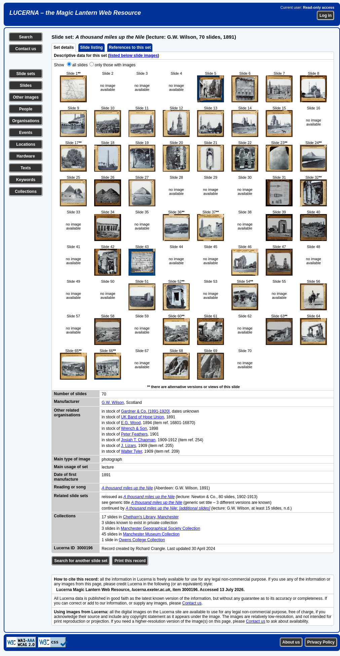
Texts (26, 168)
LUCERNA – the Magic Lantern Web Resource (75, 12)
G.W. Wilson (113, 402)
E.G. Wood (131, 422)
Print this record (130, 560)
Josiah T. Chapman (138, 440)
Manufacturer (66, 401)
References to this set (130, 47)
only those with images (115, 65)
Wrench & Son (134, 428)
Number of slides (70, 393)
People (25, 109)
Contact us (25, 48)
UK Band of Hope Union (142, 417)
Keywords (25, 179)
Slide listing (91, 47)
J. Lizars (128, 445)
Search (25, 37)
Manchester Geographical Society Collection (160, 528)
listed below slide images (133, 55)
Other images (26, 97)
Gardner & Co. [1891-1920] (145, 411)
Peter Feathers (134, 434)
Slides (26, 85)
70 (104, 394)
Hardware (25, 156)
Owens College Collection (142, 540)
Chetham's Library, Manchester (151, 517)
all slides (80, 65)
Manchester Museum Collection (151, 534)
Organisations (25, 120)
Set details (63, 47)
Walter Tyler (131, 451)
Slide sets (25, 73)
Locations (25, 144)
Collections (26, 191)
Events (25, 132)
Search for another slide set (80, 560)
